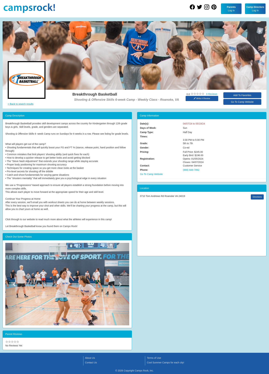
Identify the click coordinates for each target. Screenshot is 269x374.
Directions (257, 197)
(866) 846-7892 (191, 170)
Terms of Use (154, 358)
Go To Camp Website (242, 102)
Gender (144, 147)
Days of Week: (148, 128)
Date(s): (144, 123)
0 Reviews (211, 94)
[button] (14, 284)
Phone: (144, 170)
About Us (90, 358)
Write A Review (202, 98)
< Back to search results (20, 104)
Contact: (145, 165)
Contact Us (91, 362)
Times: (144, 136)
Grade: (144, 143)
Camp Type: (147, 132)
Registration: (147, 158)
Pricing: (144, 152)
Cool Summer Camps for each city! (165, 362)
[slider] (197, 93)
